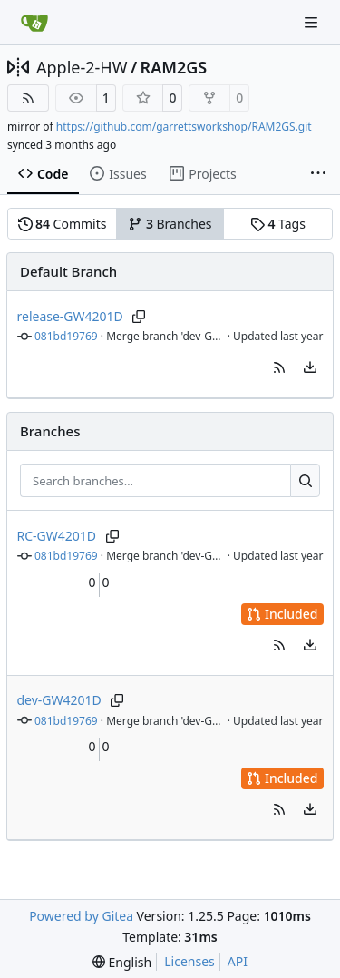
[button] (279, 367)
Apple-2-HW (81, 67)
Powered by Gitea (81, 915)
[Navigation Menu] (313, 22)
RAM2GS (174, 67)
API (238, 961)
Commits (62, 223)
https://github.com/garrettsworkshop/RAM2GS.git (184, 126)
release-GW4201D (70, 316)
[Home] (34, 22)
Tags (278, 223)
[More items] (318, 174)
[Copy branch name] (139, 316)
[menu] (310, 367)
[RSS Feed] (28, 98)
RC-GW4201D (57, 535)
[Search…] (305, 481)
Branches (169, 223)
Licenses (189, 961)
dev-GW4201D (59, 700)
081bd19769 (66, 336)
